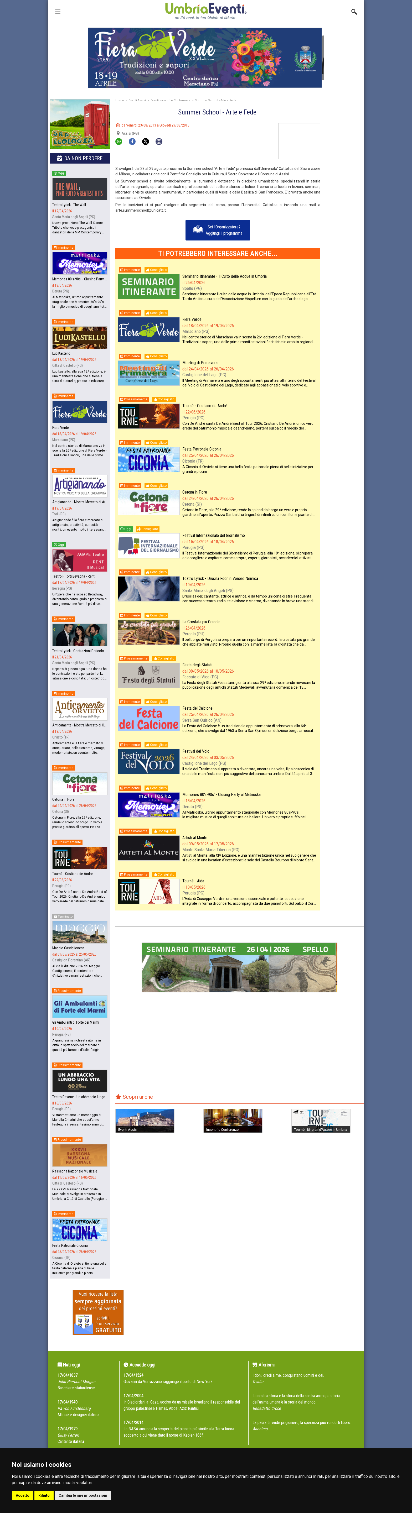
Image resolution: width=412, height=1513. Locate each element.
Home (119, 100)
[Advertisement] (344, 202)
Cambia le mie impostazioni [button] (83, 1495)
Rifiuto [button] (44, 1495)
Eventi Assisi (137, 100)
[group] (206, 58)
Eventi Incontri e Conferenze (170, 100)
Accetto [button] (22, 1495)
